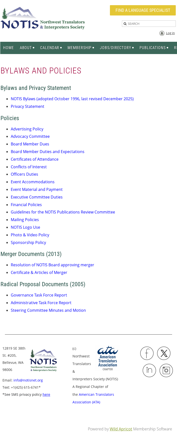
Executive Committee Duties (37, 197)
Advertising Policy (27, 129)
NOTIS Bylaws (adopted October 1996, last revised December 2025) (72, 98)
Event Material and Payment (37, 189)
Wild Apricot (121, 429)
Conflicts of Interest (29, 167)
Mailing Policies (25, 219)
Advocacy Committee (30, 136)
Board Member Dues (30, 144)
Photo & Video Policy (30, 235)
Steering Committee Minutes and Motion (48, 310)
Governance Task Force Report (39, 295)
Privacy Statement (27, 106)
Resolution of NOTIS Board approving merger (52, 265)
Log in (170, 33)
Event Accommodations (33, 181)
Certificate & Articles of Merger (39, 272)
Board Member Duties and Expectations (47, 151)
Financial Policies (26, 204)
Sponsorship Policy (28, 242)
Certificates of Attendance (35, 159)
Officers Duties (24, 174)
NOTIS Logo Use (25, 227)
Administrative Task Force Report (41, 302)
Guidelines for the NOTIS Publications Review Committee (63, 212)
